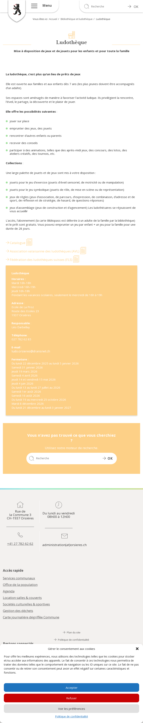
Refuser (71, 698)
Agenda (9, 591)
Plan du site (71, 632)
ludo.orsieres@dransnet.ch (31, 351)
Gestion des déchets (18, 610)
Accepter (72, 687)
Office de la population (20, 584)
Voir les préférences (71, 709)
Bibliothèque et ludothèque (77, 19)
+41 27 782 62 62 (20, 543)
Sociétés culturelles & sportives (26, 604)
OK (133, 6)
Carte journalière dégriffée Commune (31, 617)
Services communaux (19, 578)
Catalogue (15, 243)
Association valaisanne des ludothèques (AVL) (42, 251)
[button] (137, 649)
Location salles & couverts (22, 597)
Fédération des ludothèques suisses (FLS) (39, 259)
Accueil (53, 19)
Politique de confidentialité (71, 716)
